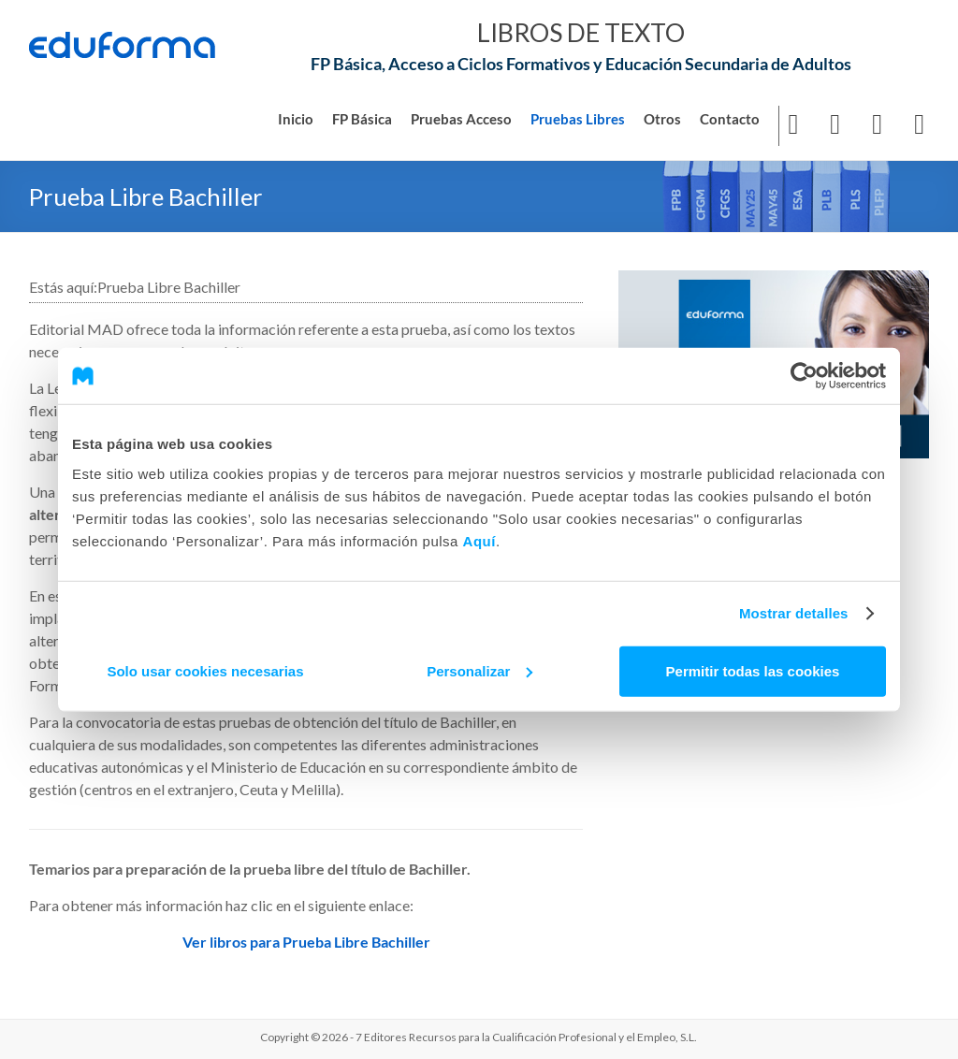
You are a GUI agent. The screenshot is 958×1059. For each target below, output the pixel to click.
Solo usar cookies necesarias (205, 670)
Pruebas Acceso (461, 117)
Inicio (295, 117)
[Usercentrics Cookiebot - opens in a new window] (804, 376)
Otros (662, 117)
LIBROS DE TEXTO (580, 32)
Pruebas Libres (577, 117)
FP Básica (362, 117)
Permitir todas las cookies (753, 670)
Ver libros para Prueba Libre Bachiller (306, 941)
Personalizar (479, 670)
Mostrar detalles (794, 613)
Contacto (730, 117)
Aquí (479, 540)
